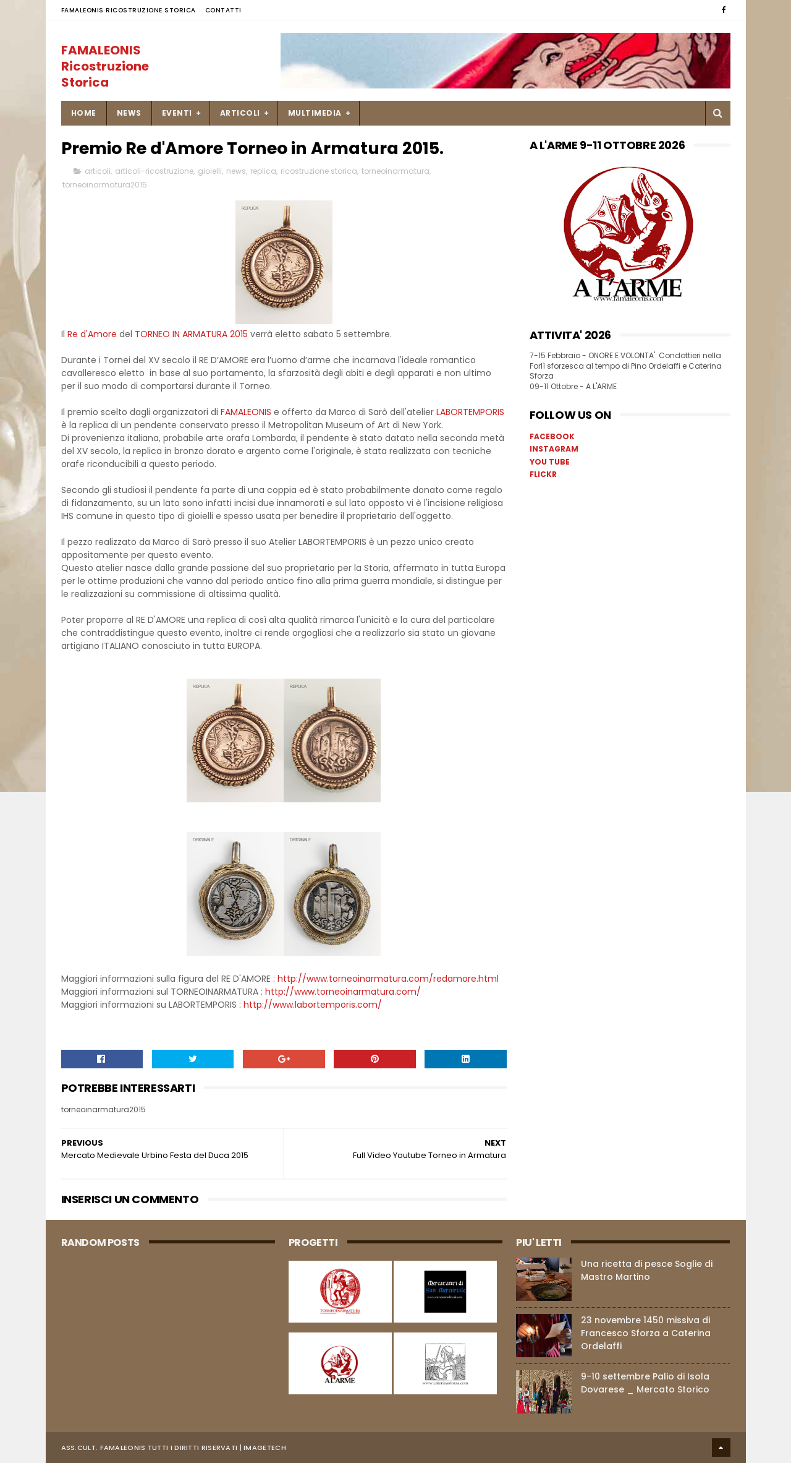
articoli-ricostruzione (154, 171)
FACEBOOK (552, 436)
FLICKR (543, 474)
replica (263, 171)
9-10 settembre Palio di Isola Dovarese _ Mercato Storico (645, 1383)
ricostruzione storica (319, 171)
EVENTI (177, 113)
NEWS (129, 113)
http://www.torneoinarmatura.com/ (343, 991)
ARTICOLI (240, 113)
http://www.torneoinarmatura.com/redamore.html (388, 978)
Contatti (223, 10)
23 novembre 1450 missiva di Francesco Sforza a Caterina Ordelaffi (646, 1333)
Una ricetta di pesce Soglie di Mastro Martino (647, 1270)
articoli (98, 171)
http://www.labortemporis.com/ (311, 1004)
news (236, 171)
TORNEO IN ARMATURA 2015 (191, 334)
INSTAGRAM (554, 449)
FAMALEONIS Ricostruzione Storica (128, 10)
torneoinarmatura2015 (104, 184)
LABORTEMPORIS (470, 412)
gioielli (210, 171)
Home (83, 113)
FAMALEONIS (247, 412)
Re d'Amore (92, 334)
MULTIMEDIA (315, 113)
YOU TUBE (550, 462)
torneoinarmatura (395, 171)
